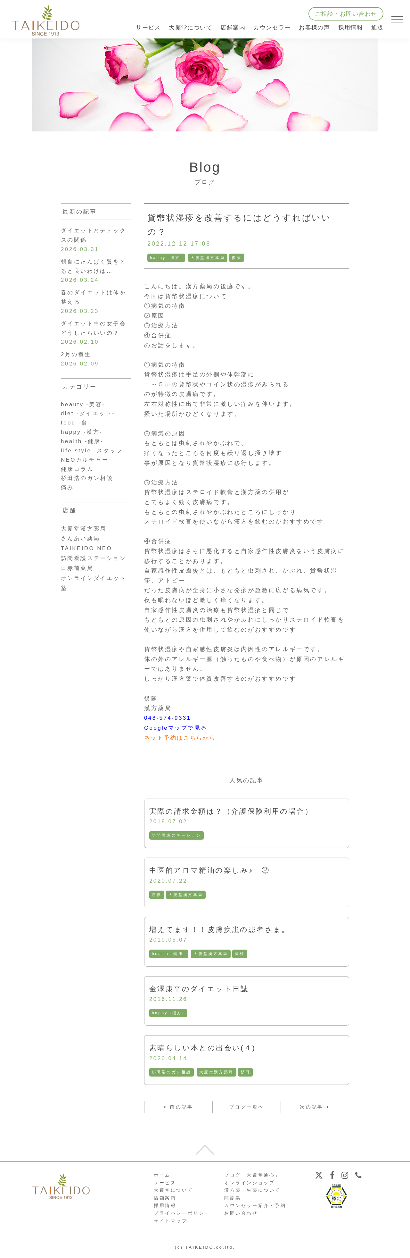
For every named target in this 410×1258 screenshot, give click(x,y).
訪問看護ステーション (177, 836)
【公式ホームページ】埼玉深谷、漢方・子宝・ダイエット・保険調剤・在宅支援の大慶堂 (45, 19)
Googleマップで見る (177, 728)
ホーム (162, 1178)
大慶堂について (173, 1193)
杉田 (246, 1074)
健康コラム (78, 481)
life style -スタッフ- (95, 461)
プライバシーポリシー (182, 1217)
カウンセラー (272, 27)
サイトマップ (171, 1224)
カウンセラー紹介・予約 (255, 1209)
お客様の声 (314, 27)
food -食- (77, 432)
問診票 (232, 1201)
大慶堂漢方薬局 (208, 258)
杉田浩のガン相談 (172, 1074)
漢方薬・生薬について (252, 1193)
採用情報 (350, 27)
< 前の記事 (178, 1110)
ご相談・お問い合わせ (346, 14)
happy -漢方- (166, 258)
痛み (68, 501)
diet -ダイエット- (89, 422)
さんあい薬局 (81, 552)
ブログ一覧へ (246, 1110)
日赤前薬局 (78, 581)
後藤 (238, 258)
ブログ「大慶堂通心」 (252, 1178)
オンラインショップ (249, 1186)
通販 (377, 27)
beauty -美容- (84, 412)
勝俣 (157, 895)
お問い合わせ (241, 1217)
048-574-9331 (169, 718)
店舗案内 (165, 1201)
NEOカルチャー (86, 471)
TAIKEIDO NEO (88, 561)
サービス (165, 1186)
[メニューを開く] (397, 19)
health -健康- (169, 955)
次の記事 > (314, 1110)
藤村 (241, 955)
